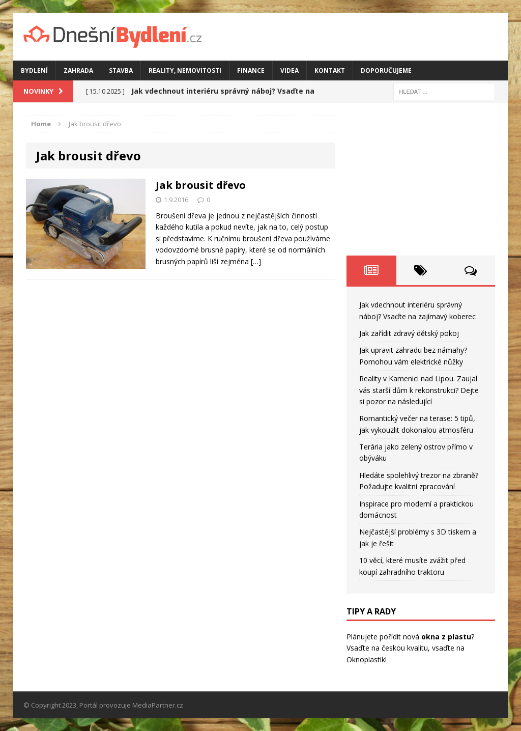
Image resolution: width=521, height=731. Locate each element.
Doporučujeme (386, 70)
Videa (289, 70)
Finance (251, 70)
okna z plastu (446, 636)
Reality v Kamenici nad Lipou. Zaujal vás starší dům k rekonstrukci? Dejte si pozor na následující (419, 390)
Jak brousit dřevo (201, 185)
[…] (256, 261)
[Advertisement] (420, 179)
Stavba (121, 70)
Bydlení (34, 70)
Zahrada (78, 70)
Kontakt (329, 70)
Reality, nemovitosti (185, 70)
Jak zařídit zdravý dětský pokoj (409, 333)
